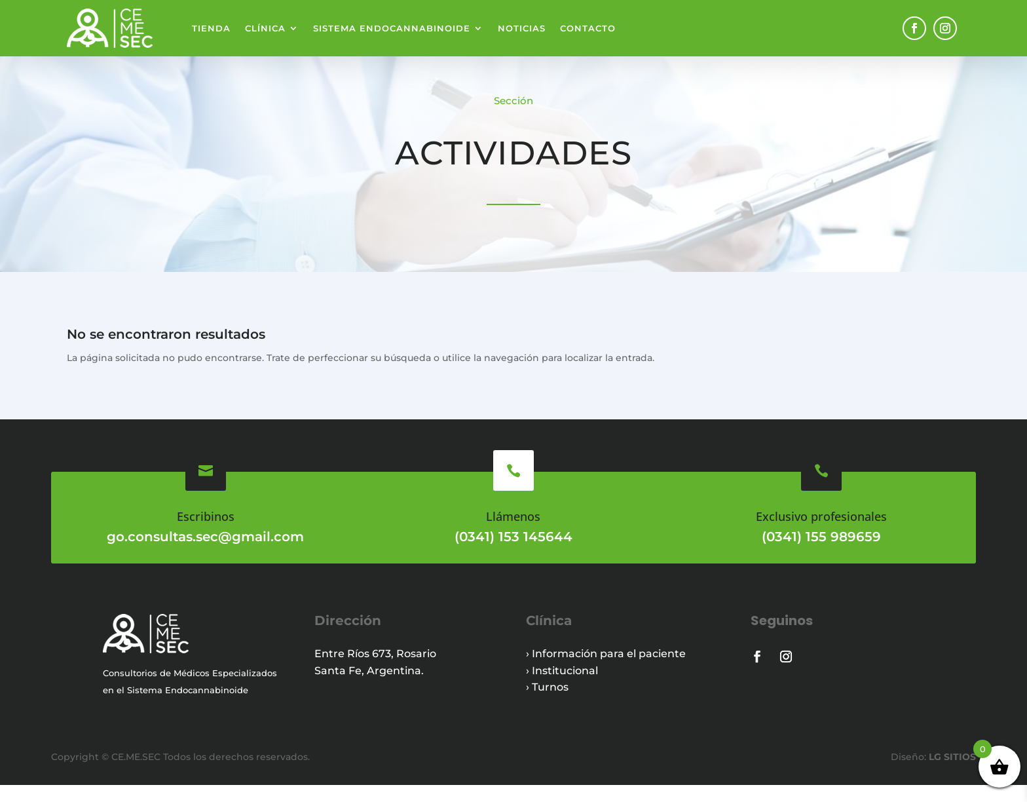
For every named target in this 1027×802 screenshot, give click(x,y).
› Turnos (547, 704)
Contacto (588, 28)
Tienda (211, 28)
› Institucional (562, 687)
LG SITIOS (951, 774)
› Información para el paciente (606, 670)
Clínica (265, 28)
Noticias (522, 28)
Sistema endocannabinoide (391, 28)
